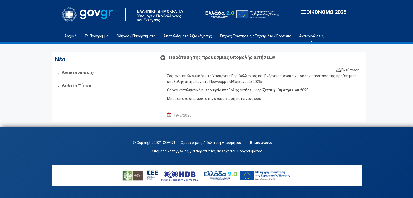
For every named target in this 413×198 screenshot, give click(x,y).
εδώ (257, 98)
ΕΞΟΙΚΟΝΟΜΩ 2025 (323, 12)
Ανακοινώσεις (78, 72)
